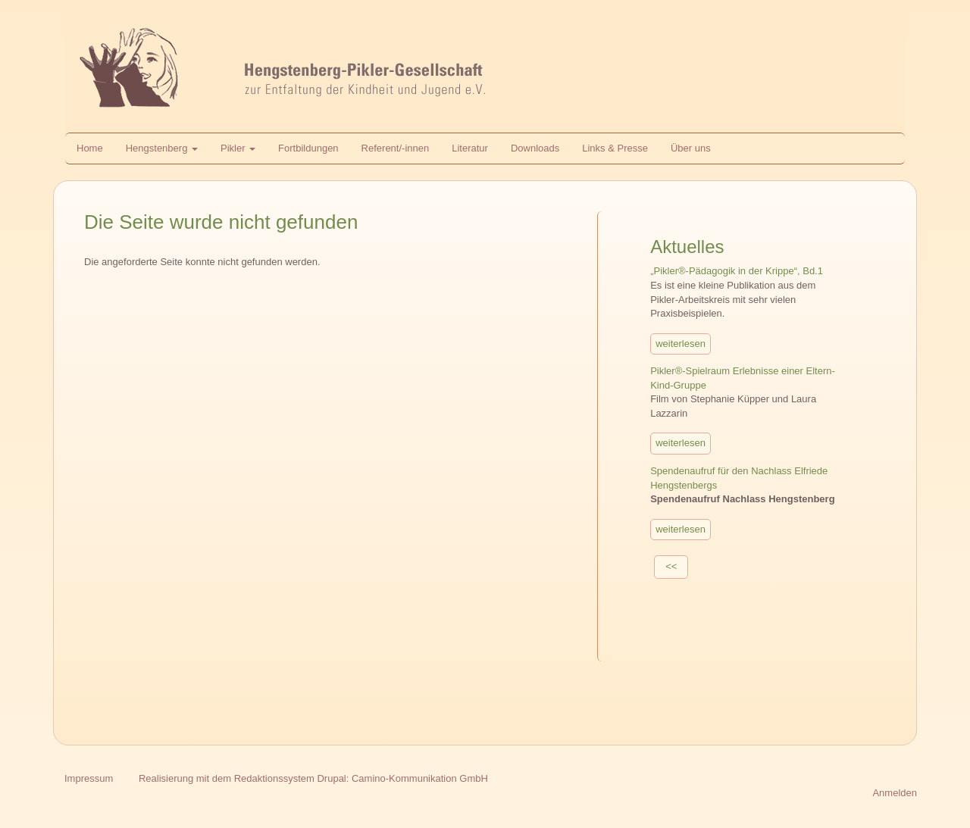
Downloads (535, 148)
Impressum (88, 778)
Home (90, 148)
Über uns (691, 148)
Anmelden (894, 792)
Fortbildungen (308, 148)
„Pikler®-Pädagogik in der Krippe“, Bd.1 (736, 271)
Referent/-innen (395, 148)
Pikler (238, 148)
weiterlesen (681, 343)
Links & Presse (615, 148)
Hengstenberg (162, 148)
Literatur (470, 148)
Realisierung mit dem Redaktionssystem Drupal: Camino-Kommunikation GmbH (313, 778)
